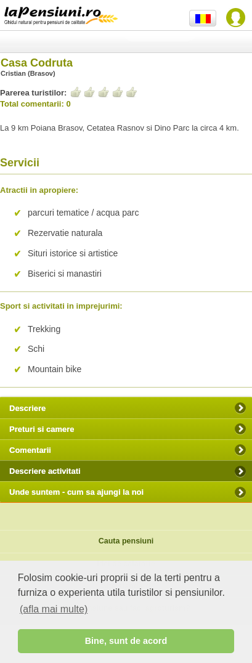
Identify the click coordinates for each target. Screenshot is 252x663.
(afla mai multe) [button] (53, 609)
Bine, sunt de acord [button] (126, 641)
